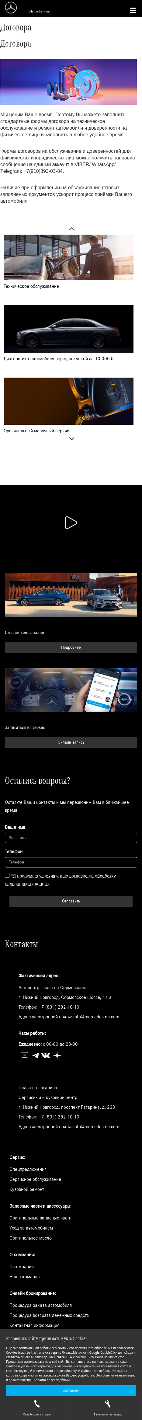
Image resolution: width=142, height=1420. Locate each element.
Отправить (71, 901)
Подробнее (71, 647)
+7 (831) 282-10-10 (59, 1007)
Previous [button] (68, 229)
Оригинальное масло (30, 1238)
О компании (21, 1266)
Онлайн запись (71, 742)
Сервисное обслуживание (35, 1179)
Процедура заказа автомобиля (40, 1305)
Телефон (14, 851)
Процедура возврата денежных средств (49, 1315)
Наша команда (24, 1276)
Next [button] (68, 440)
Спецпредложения (28, 1169)
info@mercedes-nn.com (96, 1016)
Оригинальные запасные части (40, 1218)
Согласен (71, 1390)
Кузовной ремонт (26, 1189)
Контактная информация (34, 1325)
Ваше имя (15, 827)
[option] (68, 265)
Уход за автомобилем (31, 1228)
